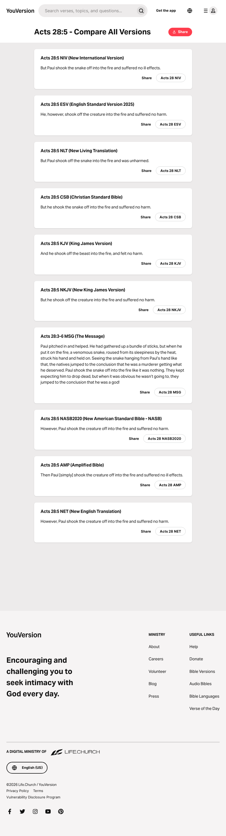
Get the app (166, 10)
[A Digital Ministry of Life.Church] (113, 749)
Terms (38, 791)
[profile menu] (209, 10)
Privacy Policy (17, 791)
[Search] (86, 10)
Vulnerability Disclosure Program (33, 797)
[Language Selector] (189, 10)
